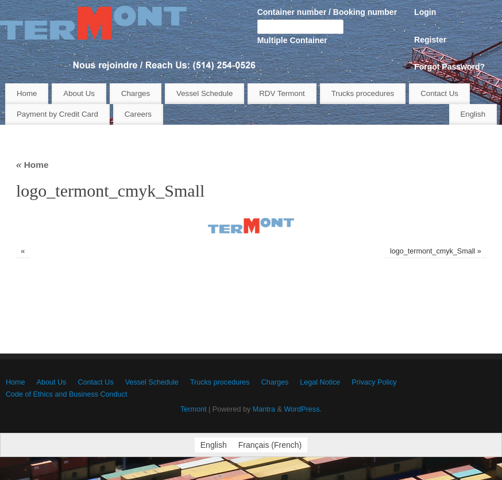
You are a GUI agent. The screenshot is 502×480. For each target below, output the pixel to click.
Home (27, 93)
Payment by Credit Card (57, 114)
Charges (135, 93)
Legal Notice (320, 382)
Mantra (264, 409)
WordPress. (303, 409)
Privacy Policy (374, 382)
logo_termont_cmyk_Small (432, 251)
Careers (138, 114)
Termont (193, 409)
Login (425, 12)
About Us (79, 93)
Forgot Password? (449, 66)
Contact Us (439, 93)
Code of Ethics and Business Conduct (66, 394)
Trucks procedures (363, 93)
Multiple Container (292, 40)
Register (430, 39)
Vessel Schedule (204, 93)
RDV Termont (282, 93)
